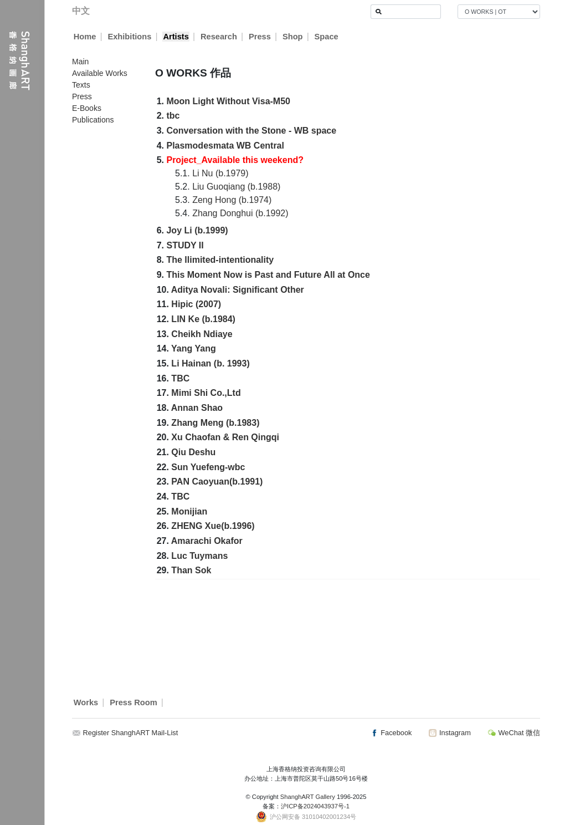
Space (326, 36)
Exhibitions (129, 36)
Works (86, 702)
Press (260, 36)
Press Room (133, 702)
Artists (175, 36)
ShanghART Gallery (307, 796)
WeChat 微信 (513, 733)
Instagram (449, 733)
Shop (292, 36)
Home (85, 36)
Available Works (99, 73)
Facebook (391, 733)
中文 (81, 11)
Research (219, 36)
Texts (81, 84)
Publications (93, 119)
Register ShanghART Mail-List (130, 733)
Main (80, 61)
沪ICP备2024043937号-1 (315, 806)
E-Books (86, 108)
